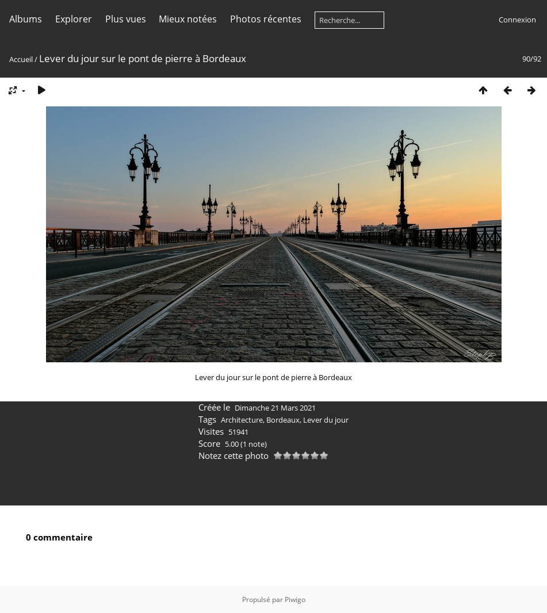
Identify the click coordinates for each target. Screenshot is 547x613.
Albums (25, 19)
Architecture (242, 420)
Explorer (73, 19)
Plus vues (125, 19)
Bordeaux (283, 420)
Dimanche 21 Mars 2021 (275, 408)
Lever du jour (326, 420)
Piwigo (295, 599)
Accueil (21, 59)
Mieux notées (188, 19)
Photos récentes (265, 19)
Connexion (517, 19)
